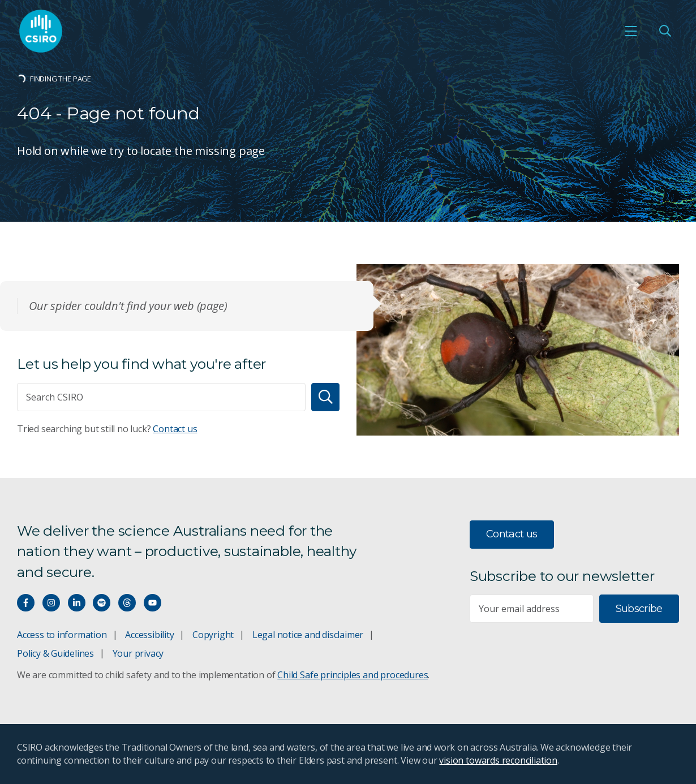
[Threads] (127, 602)
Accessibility (149, 634)
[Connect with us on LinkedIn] (76, 602)
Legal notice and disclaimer (307, 634)
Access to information (62, 634)
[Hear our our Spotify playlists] (101, 602)
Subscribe (639, 608)
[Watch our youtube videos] (152, 602)
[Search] (325, 397)
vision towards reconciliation (498, 760)
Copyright (213, 634)
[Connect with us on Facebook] (26, 602)
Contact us (175, 429)
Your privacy (138, 653)
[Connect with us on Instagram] (51, 602)
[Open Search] (665, 31)
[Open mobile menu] (631, 31)
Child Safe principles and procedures (352, 675)
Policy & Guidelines (55, 653)
